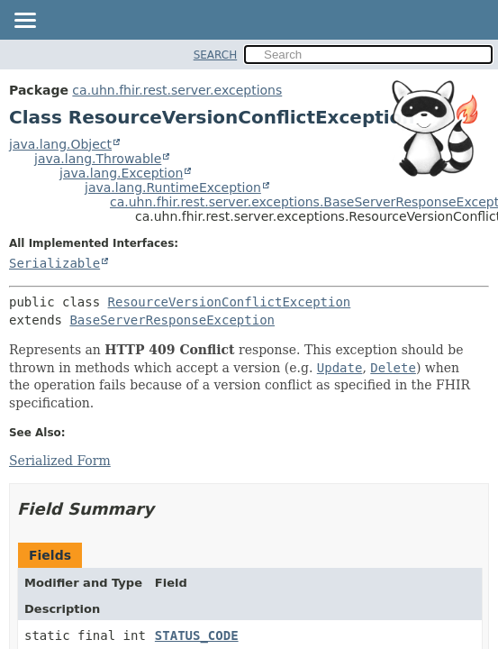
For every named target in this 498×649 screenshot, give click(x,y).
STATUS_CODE (197, 635)
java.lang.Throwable (97, 158)
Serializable (54, 263)
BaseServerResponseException (172, 320)
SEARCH (216, 55)
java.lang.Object (60, 144)
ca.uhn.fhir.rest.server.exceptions (177, 90)
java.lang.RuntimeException (173, 187)
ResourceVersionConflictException (229, 302)
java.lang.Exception (121, 173)
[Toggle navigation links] (24, 21)
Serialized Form (60, 460)
